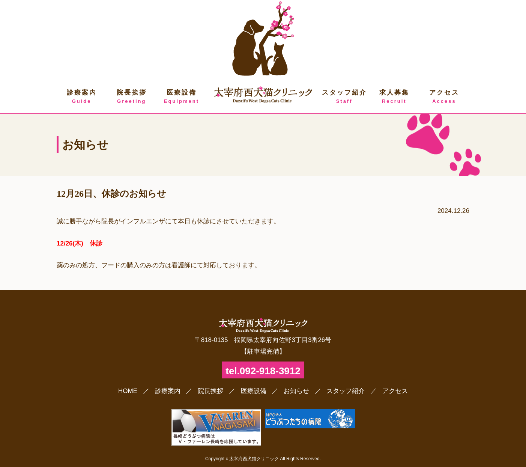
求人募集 (394, 97)
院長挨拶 (131, 97)
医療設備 (181, 97)
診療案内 (82, 97)
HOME (127, 391)
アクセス (444, 97)
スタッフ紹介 (344, 97)
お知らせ (296, 391)
